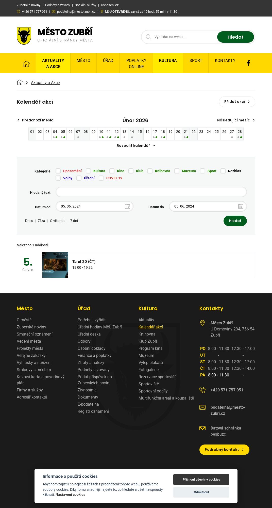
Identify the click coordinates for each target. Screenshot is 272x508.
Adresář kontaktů (32, 397)
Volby (67, 178)
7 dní (74, 221)
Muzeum (189, 171)
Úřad (108, 60)
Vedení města (29, 341)
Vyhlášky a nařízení (34, 362)
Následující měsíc (236, 120)
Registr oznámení (93, 411)
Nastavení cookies (70, 495)
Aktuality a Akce (53, 63)
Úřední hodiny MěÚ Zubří (100, 327)
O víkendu (57, 221)
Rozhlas (234, 171)
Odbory (84, 341)
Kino (120, 171)
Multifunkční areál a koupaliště (166, 398)
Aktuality (146, 320)
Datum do (156, 207)
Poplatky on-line (136, 63)
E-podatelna (88, 404)
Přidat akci (237, 101)
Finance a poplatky (95, 355)
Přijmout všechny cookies (201, 479)
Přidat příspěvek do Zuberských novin (95, 379)
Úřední (89, 178)
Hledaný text (40, 192)
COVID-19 (114, 178)
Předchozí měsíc (35, 120)
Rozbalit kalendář (136, 145)
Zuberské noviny (31, 327)
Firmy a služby (30, 390)
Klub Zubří (148, 341)
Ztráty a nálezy (91, 362)
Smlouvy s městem (34, 369)
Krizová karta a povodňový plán (40, 379)
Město (83, 60)
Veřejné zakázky (31, 355)
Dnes (29, 221)
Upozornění (72, 171)
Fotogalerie (149, 369)
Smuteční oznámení (35, 334)
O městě (24, 320)
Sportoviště (149, 384)
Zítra (41, 221)
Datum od (42, 207)
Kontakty (225, 60)
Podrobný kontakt (224, 449)
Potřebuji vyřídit (92, 320)
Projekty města (30, 348)
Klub (139, 171)
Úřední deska (89, 334)
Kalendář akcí (151, 327)
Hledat (236, 37)
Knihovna (162, 171)
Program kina (151, 348)
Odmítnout (201, 492)
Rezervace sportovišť (157, 376)
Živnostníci (87, 390)
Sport (196, 60)
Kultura (168, 60)
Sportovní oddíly (153, 391)
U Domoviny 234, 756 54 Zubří (232, 329)
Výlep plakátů (151, 362)
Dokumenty (88, 397)
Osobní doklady (92, 348)
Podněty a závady (94, 369)
